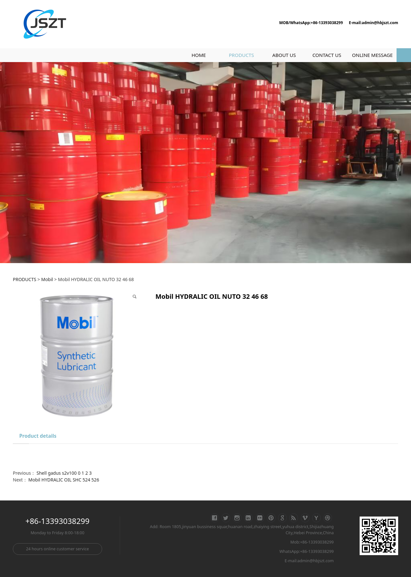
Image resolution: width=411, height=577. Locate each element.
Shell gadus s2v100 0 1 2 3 (64, 473)
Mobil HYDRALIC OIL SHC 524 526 (63, 480)
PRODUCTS (241, 55)
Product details (38, 436)
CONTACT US (326, 55)
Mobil (47, 279)
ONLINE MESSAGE (372, 55)
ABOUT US (284, 55)
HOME (198, 55)
